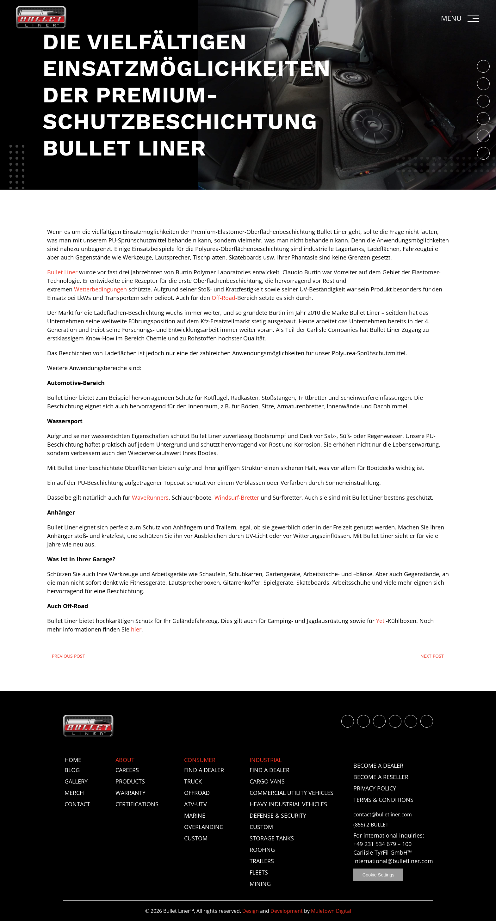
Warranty (130, 792)
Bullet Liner (62, 272)
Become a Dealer (378, 765)
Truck (193, 781)
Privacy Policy (374, 788)
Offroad (197, 792)
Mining (260, 883)
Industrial (266, 760)
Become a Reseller (380, 777)
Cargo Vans (267, 781)
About (124, 760)
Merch (74, 792)
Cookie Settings (378, 874)
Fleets (259, 872)
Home (73, 760)
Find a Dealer (204, 770)
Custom (196, 838)
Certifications (136, 804)
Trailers (262, 861)
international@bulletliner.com (393, 861)
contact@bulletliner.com (382, 814)
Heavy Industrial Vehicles (288, 804)
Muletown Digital (331, 910)
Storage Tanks (272, 838)
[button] (460, 18)
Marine (194, 815)
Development (286, 910)
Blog (72, 770)
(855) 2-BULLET (370, 824)
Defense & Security (278, 815)
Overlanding (204, 827)
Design (250, 910)
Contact (77, 804)
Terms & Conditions (383, 799)
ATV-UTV (195, 804)
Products (130, 781)
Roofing (262, 849)
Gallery (76, 781)
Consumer (199, 760)
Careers (127, 770)
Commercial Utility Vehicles (291, 792)
